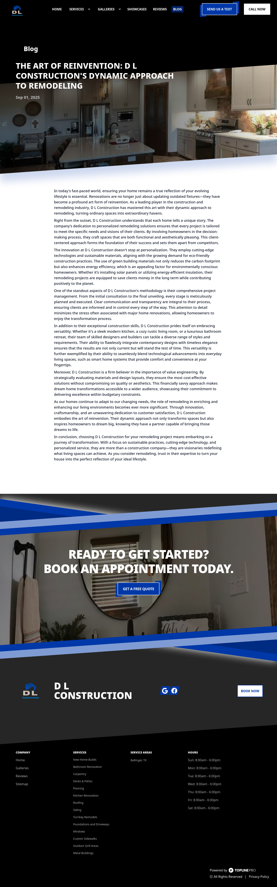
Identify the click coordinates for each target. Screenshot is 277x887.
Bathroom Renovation (87, 767)
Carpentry (79, 774)
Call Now (257, 9)
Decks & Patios (82, 781)
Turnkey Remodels (85, 817)
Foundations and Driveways (91, 824)
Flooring (78, 788)
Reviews (22, 776)
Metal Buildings (83, 853)
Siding (77, 810)
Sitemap (22, 784)
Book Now (250, 691)
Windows (79, 831)
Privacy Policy (259, 876)
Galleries (22, 768)
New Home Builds (84, 759)
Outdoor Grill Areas (85, 846)
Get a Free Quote (138, 588)
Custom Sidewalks (85, 838)
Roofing (78, 803)
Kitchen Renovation (85, 795)
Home (20, 760)
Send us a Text (219, 9)
